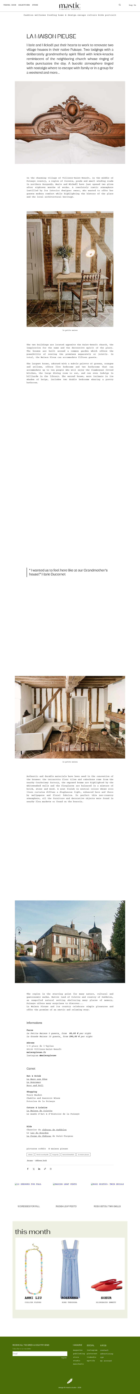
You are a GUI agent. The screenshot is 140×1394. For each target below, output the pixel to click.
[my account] (108, 1361)
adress (30, 1154)
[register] (62, 1357)
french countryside (42, 1154)
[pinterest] (92, 1354)
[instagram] (92, 1350)
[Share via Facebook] (28, 1169)
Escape (30, 1160)
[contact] (105, 1350)
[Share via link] (45, 1169)
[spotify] (92, 1361)
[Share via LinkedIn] (39, 1169)
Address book (41, 1160)
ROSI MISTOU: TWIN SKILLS (107, 1206)
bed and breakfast (68, 1154)
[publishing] (81, 1354)
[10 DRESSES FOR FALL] (32, 1192)
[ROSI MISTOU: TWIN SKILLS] (108, 1192)
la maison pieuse (83, 1154)
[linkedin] (92, 1357)
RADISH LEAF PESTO (66, 1206)
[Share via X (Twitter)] (33, 1169)
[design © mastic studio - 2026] (70, 1387)
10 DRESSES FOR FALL (29, 1206)
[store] (81, 1357)
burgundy (55, 1154)
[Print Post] (51, 1169)
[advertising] (114, 1354)
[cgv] (108, 1357)
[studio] (81, 1361)
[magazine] (78, 1350)
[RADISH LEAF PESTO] (70, 1192)
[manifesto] (81, 1364)
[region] (33, 1274)
